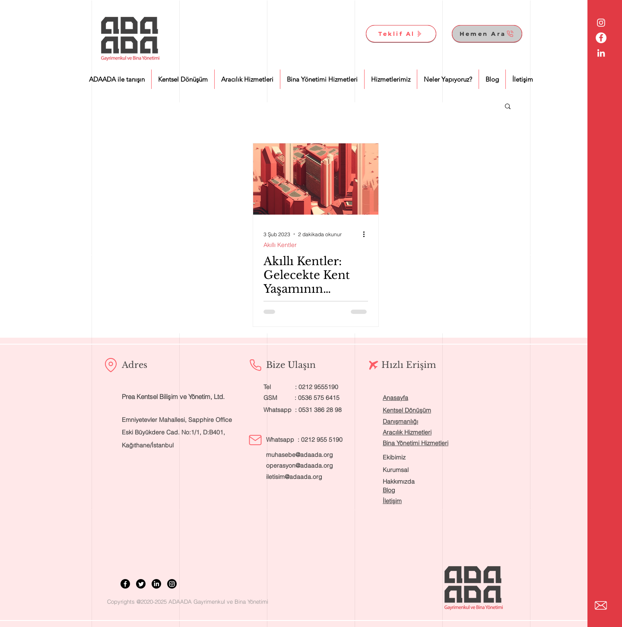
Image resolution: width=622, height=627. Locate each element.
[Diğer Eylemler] (367, 234)
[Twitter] (141, 584)
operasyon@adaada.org (299, 465)
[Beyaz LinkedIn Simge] (601, 53)
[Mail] (255, 440)
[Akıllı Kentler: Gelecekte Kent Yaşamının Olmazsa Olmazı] (315, 179)
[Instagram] (172, 584)
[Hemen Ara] (487, 33)
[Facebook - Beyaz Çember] (601, 37)
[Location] (110, 365)
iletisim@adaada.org (294, 477)
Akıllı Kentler (280, 245)
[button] (508, 106)
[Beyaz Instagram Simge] (601, 22)
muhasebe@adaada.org (299, 455)
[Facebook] (125, 584)
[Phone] (255, 365)
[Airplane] (373, 365)
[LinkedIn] (156, 584)
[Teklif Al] (401, 33)
